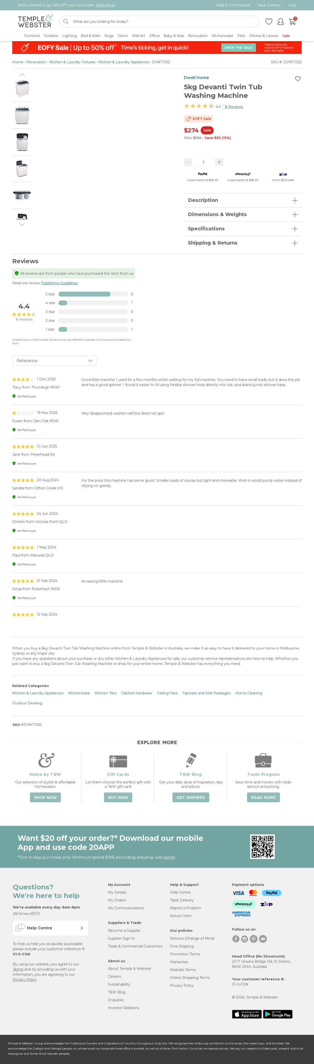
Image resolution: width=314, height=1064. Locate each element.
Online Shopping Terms (190, 977)
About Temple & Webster (129, 968)
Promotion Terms (185, 954)
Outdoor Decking (27, 703)
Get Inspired (191, 797)
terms (169, 857)
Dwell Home (196, 77)
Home (17, 62)
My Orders (117, 900)
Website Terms (183, 970)
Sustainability (119, 984)
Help (292, 5)
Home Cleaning (248, 693)
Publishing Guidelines (59, 283)
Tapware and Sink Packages (206, 693)
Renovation (36, 62)
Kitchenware (79, 693)
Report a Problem (185, 908)
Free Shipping (182, 946)
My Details (117, 892)
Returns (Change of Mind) (192, 938)
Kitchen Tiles (105, 693)
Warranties (179, 962)
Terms (18, 969)
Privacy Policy (25, 979)
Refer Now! (105, 5)
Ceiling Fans (167, 693)
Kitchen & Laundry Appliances (123, 62)
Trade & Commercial (232, 5)
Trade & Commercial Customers (135, 946)
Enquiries (116, 1000)
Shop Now (45, 797)
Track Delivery (269, 5)
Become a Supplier (124, 930)
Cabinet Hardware (136, 693)
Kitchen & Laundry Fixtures (72, 62)
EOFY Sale (202, 119)
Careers (114, 976)
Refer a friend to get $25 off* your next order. (66, 5)
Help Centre (180, 892)
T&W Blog (116, 992)
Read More (263, 797)
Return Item (181, 916)
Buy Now (118, 797)
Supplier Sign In (121, 938)
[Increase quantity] (219, 162)
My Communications (126, 908)
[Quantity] (203, 162)
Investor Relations (123, 1008)
